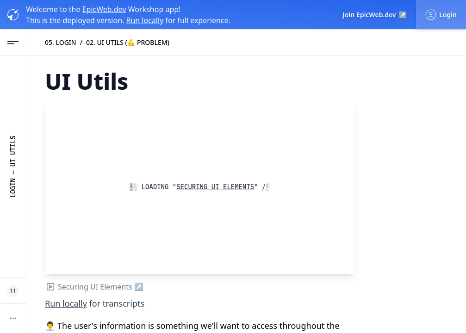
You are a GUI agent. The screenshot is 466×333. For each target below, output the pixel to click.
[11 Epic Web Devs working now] (13, 290)
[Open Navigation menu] (13, 43)
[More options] (13, 318)
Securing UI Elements (213, 187)
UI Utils (13, 151)
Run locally (144, 20)
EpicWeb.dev (104, 9)
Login (13, 187)
